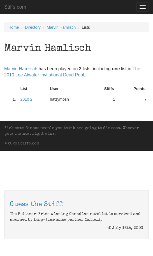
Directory (33, 27)
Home (13, 27)
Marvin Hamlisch (61, 27)
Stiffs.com (15, 7)
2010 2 (26, 99)
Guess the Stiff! (37, 204)
